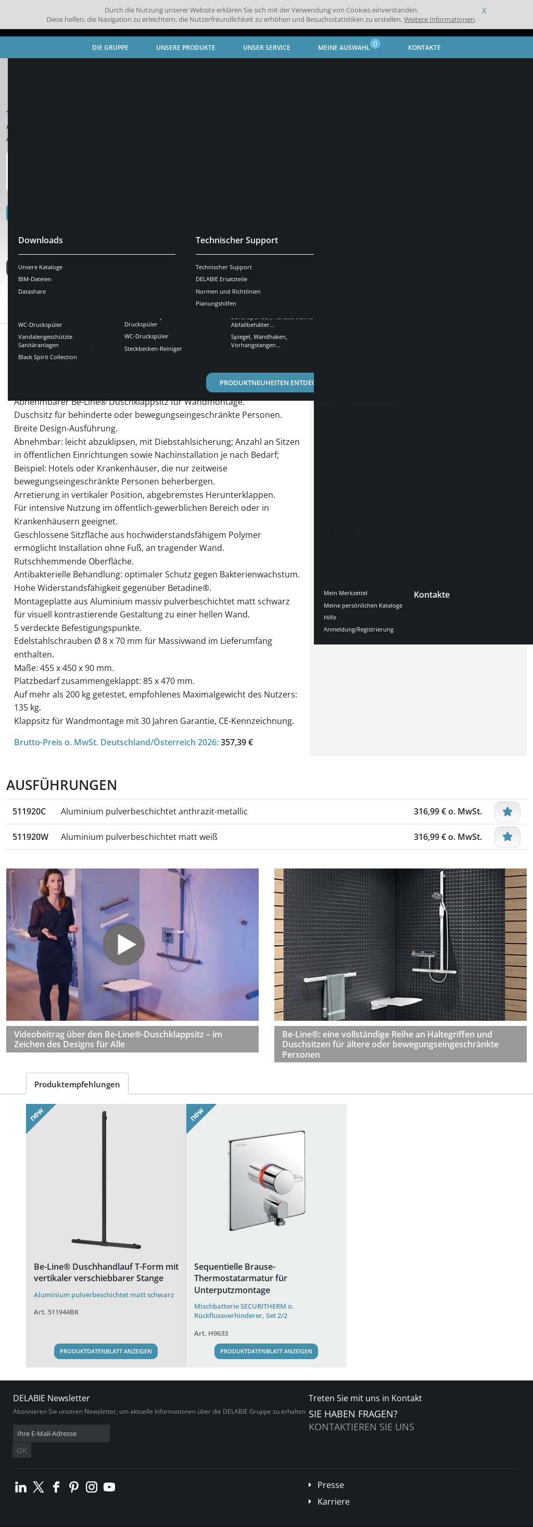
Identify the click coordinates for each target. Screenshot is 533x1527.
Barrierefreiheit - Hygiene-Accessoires (176, 70)
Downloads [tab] (166, 314)
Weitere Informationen (439, 19)
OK (178, 1434)
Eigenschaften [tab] (101, 314)
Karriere (334, 1486)
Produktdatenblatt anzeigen (106, 1351)
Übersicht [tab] (39, 314)
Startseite (28, 70)
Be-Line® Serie (268, 70)
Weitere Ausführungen (63, 267)
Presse (331, 1469)
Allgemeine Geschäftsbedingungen (93, 1519)
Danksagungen (207, 1519)
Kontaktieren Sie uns (361, 1426)
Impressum (163, 1519)
